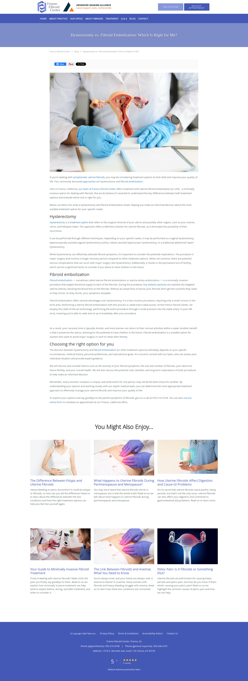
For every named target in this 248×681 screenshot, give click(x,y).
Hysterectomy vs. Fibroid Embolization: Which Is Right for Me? (111, 51)
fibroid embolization (132, 181)
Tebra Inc (91, 633)
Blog (76, 51)
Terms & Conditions (128, 633)
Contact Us (172, 633)
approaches (89, 181)
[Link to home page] (69, 7)
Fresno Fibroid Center (60, 51)
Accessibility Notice (152, 633)
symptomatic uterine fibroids (89, 177)
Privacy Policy (107, 633)
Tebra (137, 669)
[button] (196, 7)
